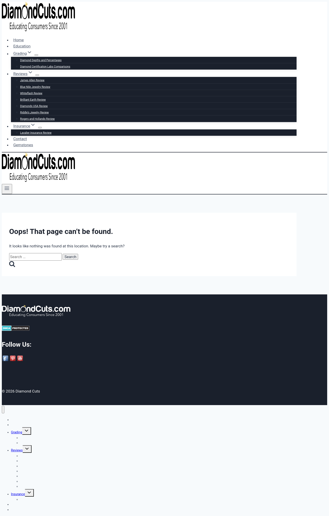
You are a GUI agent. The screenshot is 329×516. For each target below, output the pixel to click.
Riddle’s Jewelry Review (34, 112)
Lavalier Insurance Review (36, 132)
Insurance (18, 494)
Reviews (17, 450)
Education (21, 46)
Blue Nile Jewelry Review (35, 87)
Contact (20, 138)
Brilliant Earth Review (33, 99)
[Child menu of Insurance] (40, 127)
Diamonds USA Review (34, 106)
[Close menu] (3, 409)
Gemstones (23, 145)
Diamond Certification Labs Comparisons (45, 66)
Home (18, 40)
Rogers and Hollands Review (37, 118)
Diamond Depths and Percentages (40, 60)
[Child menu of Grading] (36, 55)
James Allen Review (32, 80)
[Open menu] (7, 189)
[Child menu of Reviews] (37, 75)
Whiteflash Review (31, 93)
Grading (16, 432)
